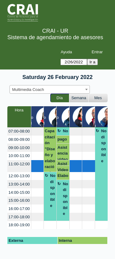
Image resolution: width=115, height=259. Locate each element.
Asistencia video (62, 152)
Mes (98, 98)
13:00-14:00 (19, 184)
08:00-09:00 (19, 139)
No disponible (65, 132)
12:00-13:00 (19, 176)
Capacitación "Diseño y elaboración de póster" (50, 150)
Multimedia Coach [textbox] (28, 89)
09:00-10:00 (19, 147)
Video (62, 169)
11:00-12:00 (19, 164)
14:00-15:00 (19, 192)
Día (59, 98)
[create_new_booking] (37, 131)
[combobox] (50, 89)
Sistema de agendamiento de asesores (55, 37)
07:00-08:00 (19, 131)
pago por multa (62, 140)
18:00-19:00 (19, 225)
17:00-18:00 (19, 217)
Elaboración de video (62, 176)
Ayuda (66, 52)
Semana (78, 98)
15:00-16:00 (19, 200)
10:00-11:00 (19, 155)
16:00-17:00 (19, 208)
